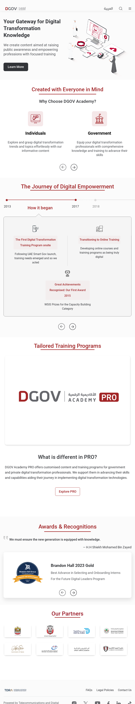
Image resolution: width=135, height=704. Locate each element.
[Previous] (61, 325)
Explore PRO (67, 491)
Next (74, 165)
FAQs (89, 690)
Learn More (16, 67)
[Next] (72, 325)
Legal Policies (105, 690)
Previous (63, 165)
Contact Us (124, 690)
